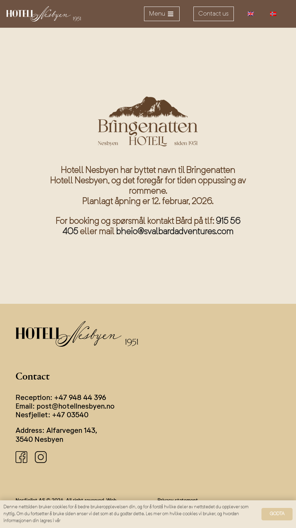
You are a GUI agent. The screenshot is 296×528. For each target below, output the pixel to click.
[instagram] (41, 457)
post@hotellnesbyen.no (76, 406)
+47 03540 (70, 415)
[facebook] (21, 457)
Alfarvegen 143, (71, 431)
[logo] (43, 14)
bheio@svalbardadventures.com (174, 232)
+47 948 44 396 (80, 398)
